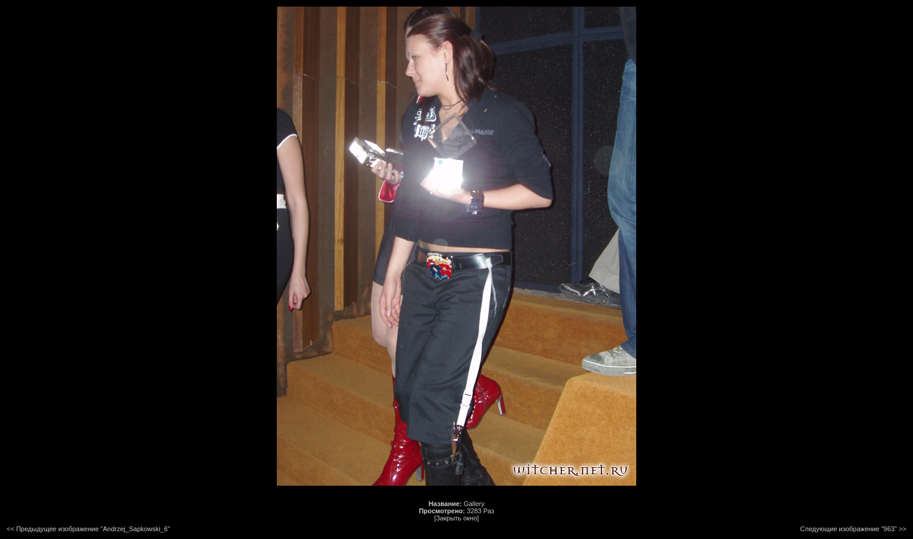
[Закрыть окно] (456, 518)
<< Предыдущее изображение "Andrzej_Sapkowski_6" (88, 528)
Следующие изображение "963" (848, 528)
